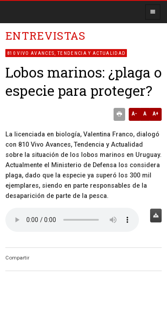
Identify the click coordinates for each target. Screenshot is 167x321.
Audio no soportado (72, 220)
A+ (156, 114)
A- (134, 114)
